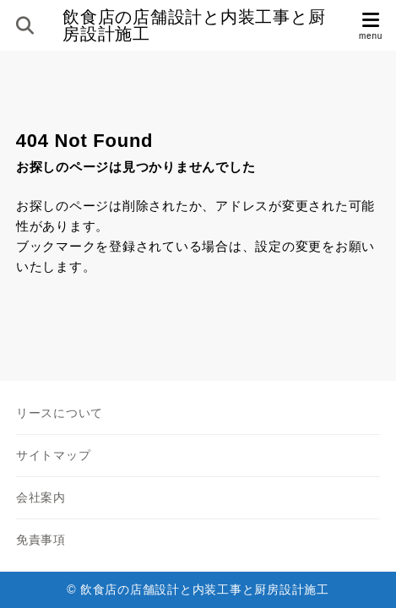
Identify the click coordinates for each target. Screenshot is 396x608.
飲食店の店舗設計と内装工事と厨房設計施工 (193, 25)
